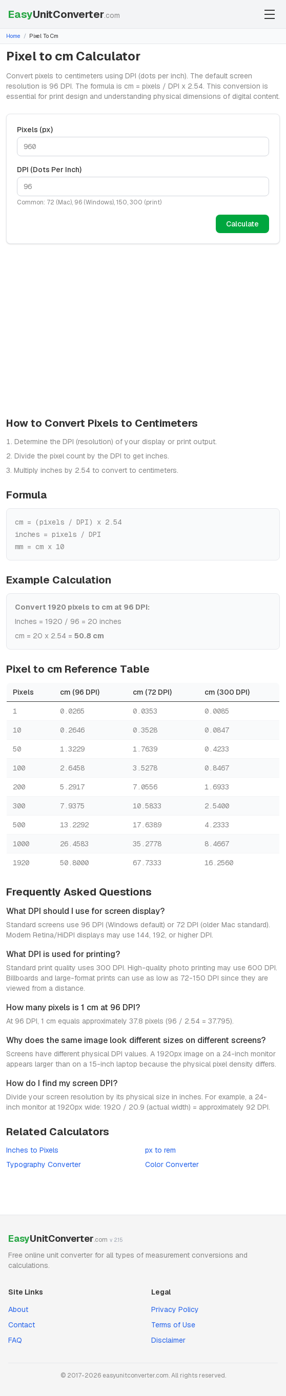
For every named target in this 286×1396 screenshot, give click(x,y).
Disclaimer (168, 1340)
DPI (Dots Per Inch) (49, 169)
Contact (21, 1324)
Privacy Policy (175, 1309)
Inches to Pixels (32, 1150)
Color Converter (172, 1164)
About (18, 1309)
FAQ (15, 1340)
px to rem (160, 1150)
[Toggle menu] (269, 14)
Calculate (242, 223)
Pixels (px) (35, 129)
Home (13, 35)
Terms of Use (173, 1324)
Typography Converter (43, 1164)
